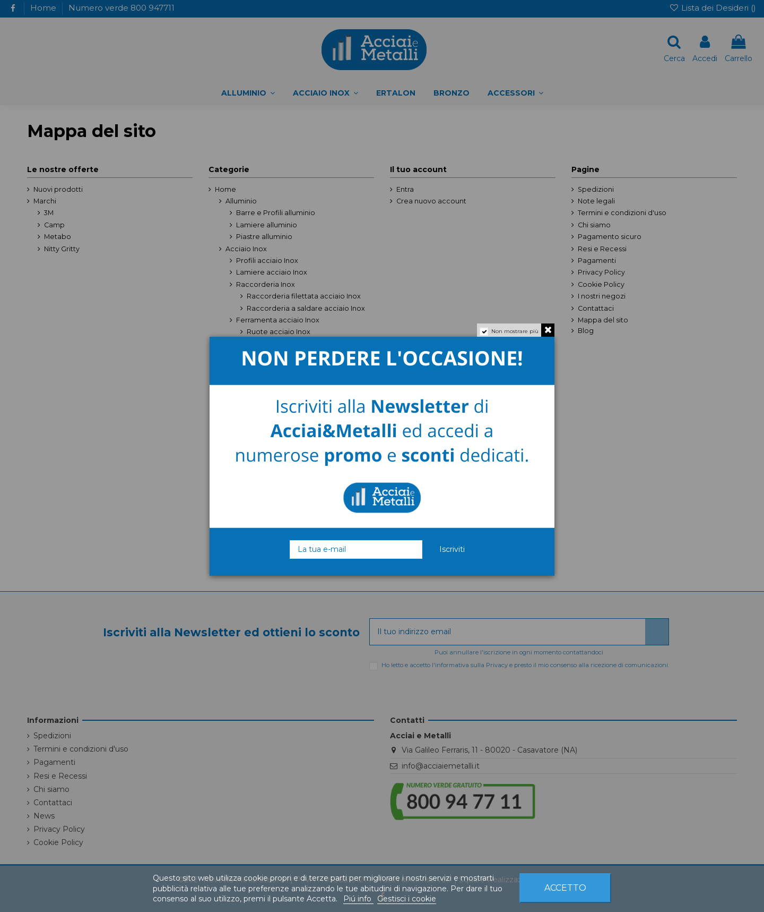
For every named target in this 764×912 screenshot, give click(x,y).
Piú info (358, 899)
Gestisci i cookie (406, 899)
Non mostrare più (515, 331)
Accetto (565, 888)
